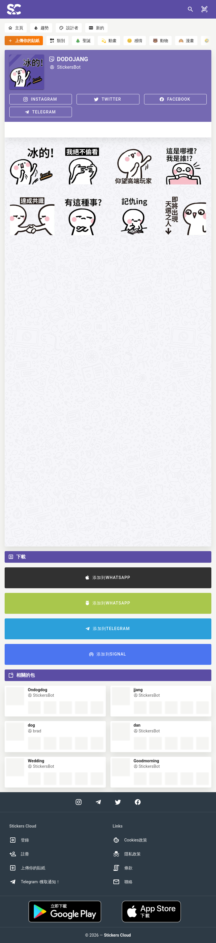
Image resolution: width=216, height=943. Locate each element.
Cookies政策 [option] (130, 840)
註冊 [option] (19, 853)
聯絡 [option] (122, 881)
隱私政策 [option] (127, 853)
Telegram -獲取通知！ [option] (34, 881)
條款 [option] (122, 867)
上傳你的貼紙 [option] (27, 867)
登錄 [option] (19, 840)
